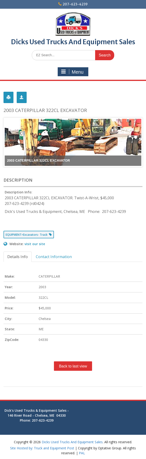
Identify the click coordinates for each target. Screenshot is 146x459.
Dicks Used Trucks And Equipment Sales (73, 42)
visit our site (34, 244)
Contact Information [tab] (54, 256)
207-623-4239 (75, 4)
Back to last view (73, 366)
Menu (72, 72)
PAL (82, 453)
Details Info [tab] (17, 256)
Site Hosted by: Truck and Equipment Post (42, 448)
